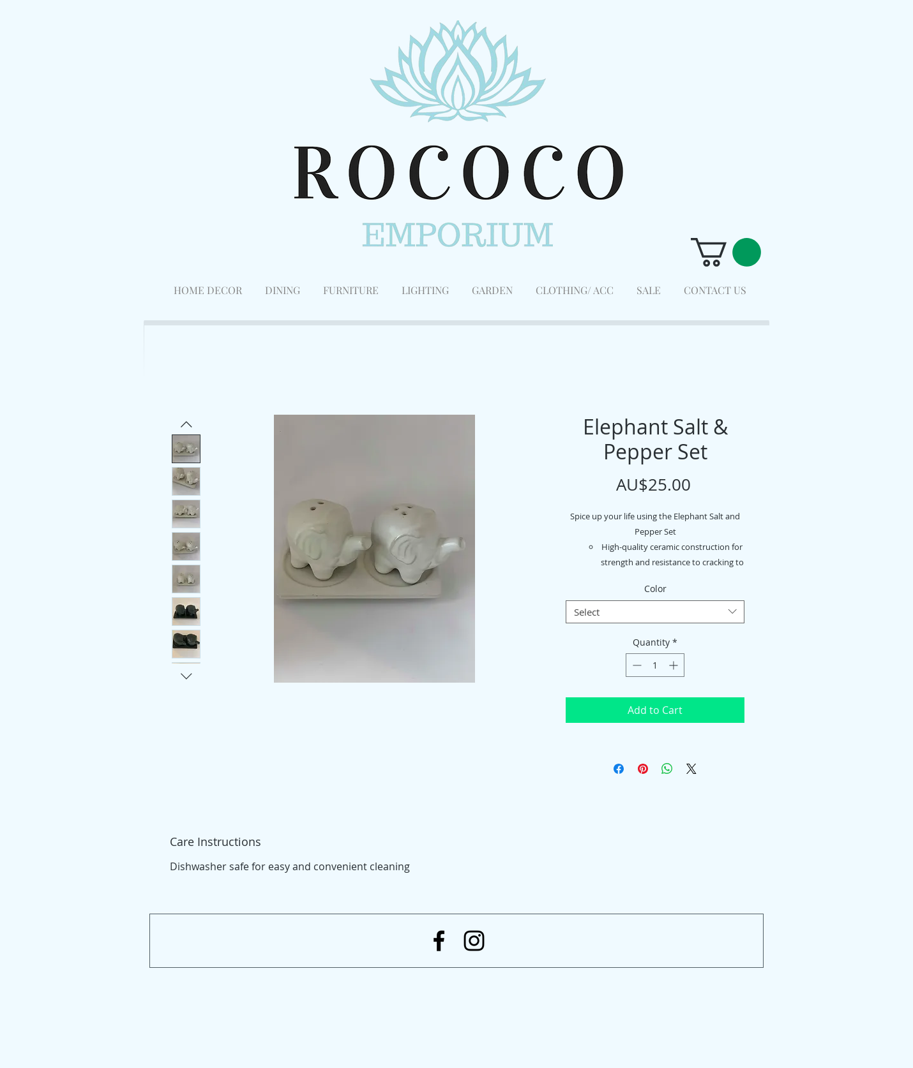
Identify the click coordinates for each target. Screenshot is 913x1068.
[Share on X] (691, 768)
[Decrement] (636, 665)
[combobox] (655, 611)
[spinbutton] (655, 665)
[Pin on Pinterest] (643, 768)
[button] (726, 252)
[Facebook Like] (692, 1001)
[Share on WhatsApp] (667, 768)
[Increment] (675, 665)
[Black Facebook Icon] (439, 940)
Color (655, 588)
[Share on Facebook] (618, 768)
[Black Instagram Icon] (474, 940)
